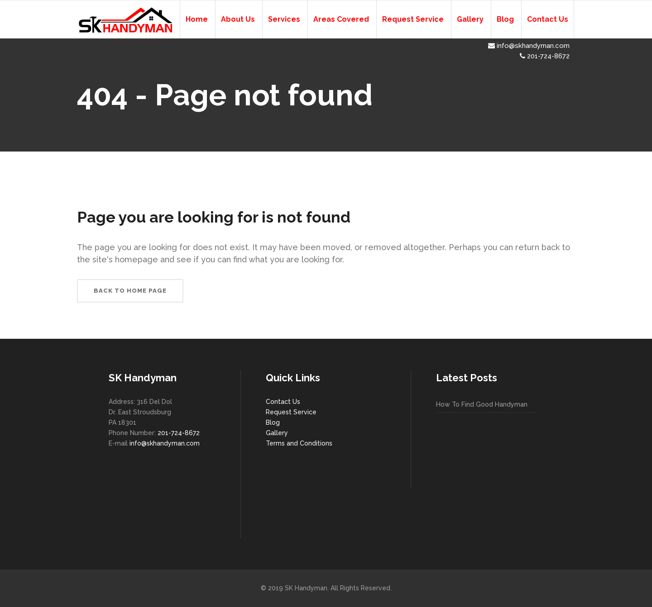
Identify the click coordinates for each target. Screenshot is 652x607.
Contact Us (283, 401)
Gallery (277, 432)
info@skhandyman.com (529, 46)
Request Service (291, 412)
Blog (273, 422)
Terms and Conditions (299, 443)
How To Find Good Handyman (481, 404)
